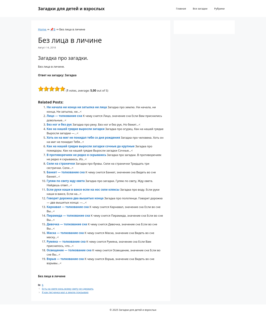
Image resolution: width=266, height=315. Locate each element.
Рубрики (219, 8)
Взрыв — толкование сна (65, 259)
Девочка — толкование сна (67, 224)
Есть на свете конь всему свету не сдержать (67, 288)
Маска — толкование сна (65, 233)
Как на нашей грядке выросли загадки (76, 129)
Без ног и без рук (60, 124)
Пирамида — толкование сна (69, 215)
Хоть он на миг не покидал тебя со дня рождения (84, 137)
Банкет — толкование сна (66, 172)
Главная (181, 8)
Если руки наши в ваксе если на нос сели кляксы (83, 189)
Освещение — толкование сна (69, 250)
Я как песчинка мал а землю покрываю (65, 292)
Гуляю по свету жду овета (66, 181)
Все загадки (200, 8)
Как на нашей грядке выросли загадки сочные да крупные (91, 146)
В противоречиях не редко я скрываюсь (77, 155)
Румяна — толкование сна (66, 241)
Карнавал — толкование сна (68, 207)
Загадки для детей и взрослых (71, 8)
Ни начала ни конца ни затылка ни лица (77, 107)
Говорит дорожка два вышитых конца (75, 198)
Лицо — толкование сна (65, 116)
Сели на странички (61, 163)
